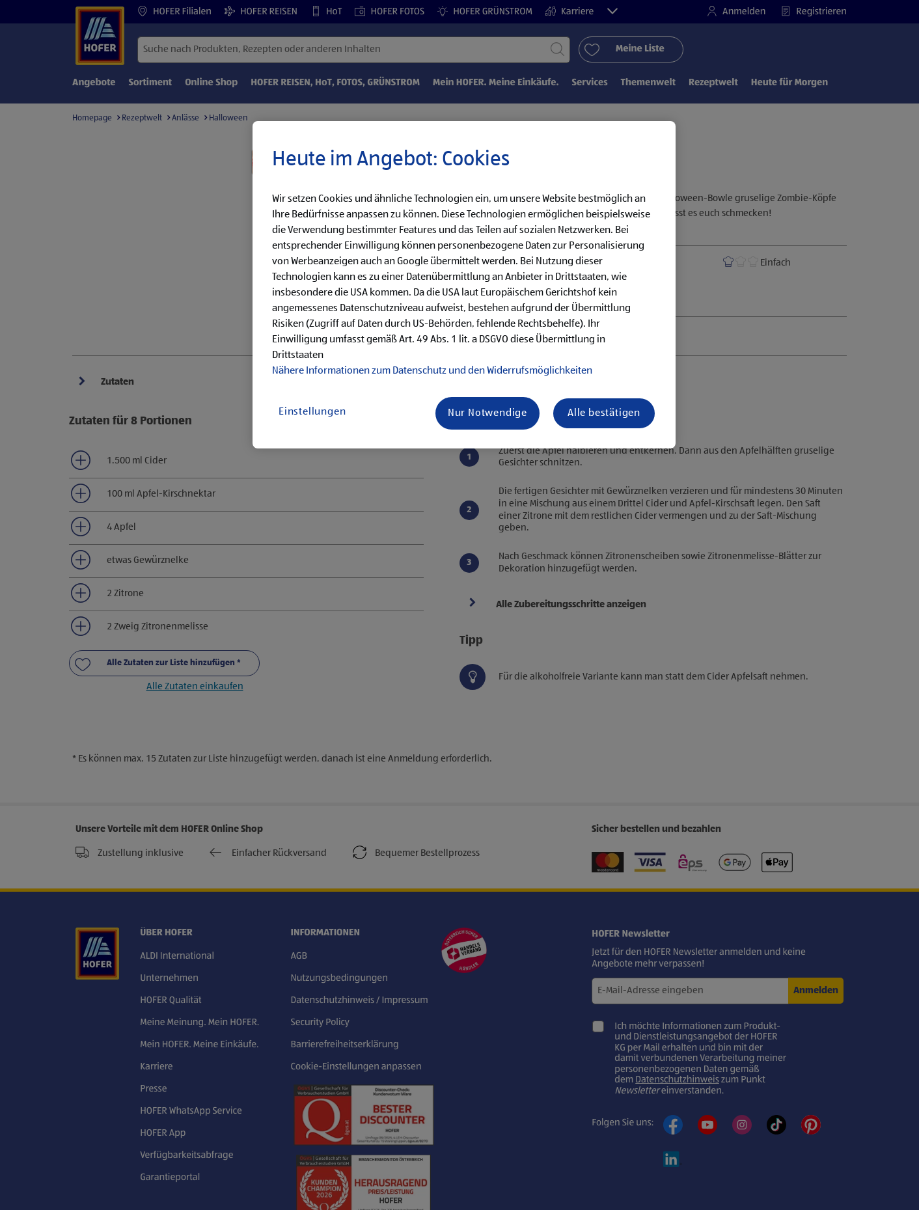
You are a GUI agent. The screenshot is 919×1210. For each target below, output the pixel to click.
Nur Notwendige (487, 413)
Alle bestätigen (604, 413)
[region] (464, 285)
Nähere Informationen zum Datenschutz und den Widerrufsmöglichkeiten (432, 371)
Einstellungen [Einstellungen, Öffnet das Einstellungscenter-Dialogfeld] (312, 412)
